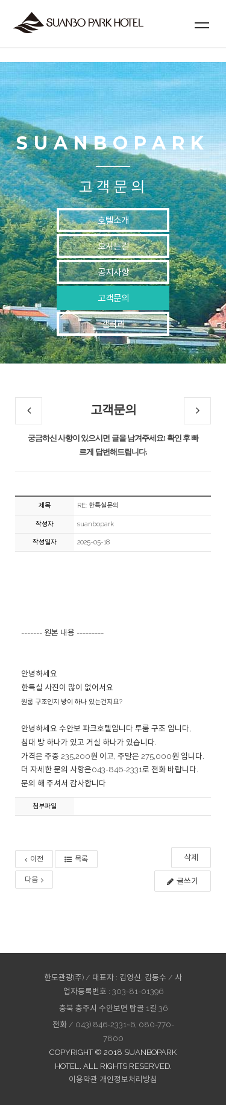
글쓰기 (182, 881)
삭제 (191, 857)
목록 (76, 859)
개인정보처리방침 (128, 1079)
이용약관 (83, 1079)
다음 (34, 879)
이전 (34, 859)
